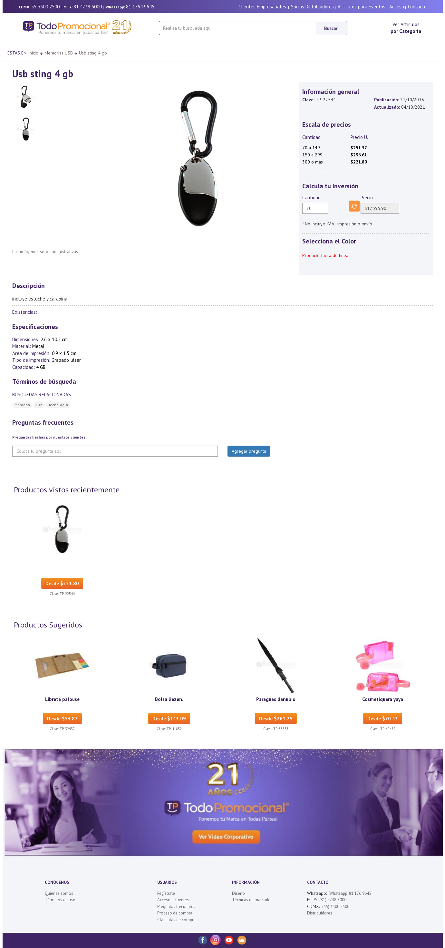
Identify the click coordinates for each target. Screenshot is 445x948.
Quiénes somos (59, 893)
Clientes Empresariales (262, 7)
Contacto (417, 7)
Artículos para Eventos (361, 7)
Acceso (396, 7)
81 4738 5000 (87, 7)
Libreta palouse (62, 699)
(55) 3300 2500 (335, 906)
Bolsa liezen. (169, 699)
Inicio (33, 53)
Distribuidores (319, 913)
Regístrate (166, 893)
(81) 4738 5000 (332, 900)
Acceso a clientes (173, 900)
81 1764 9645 (140, 7)
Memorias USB (58, 53)
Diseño (238, 893)
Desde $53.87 (62, 719)
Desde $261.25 (276, 719)
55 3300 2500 (45, 7)
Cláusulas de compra (176, 920)
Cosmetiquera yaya (382, 699)
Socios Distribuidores (312, 7)
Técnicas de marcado (251, 900)
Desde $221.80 (62, 583)
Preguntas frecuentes (176, 906)
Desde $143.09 (169, 719)
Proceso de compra (174, 913)
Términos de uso (60, 900)
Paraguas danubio (275, 699)
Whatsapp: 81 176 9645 (350, 893)
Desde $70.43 (382, 719)
